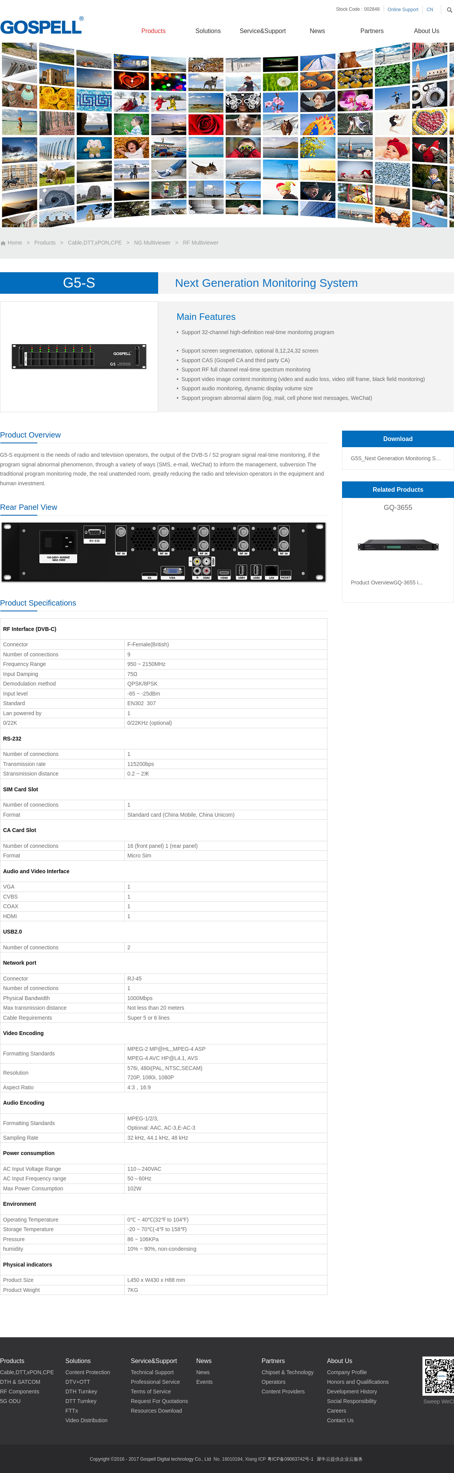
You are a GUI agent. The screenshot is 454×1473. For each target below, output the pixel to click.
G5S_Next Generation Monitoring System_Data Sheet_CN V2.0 (397, 458)
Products (44, 243)
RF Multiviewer (201, 243)
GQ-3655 (398, 507)
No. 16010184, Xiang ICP (240, 1459)
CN (430, 9)
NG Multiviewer (152, 243)
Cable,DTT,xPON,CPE (95, 243)
